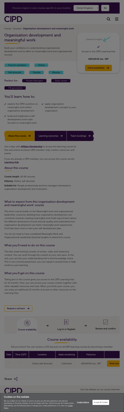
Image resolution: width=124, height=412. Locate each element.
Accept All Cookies (101, 402)
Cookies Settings (83, 402)
